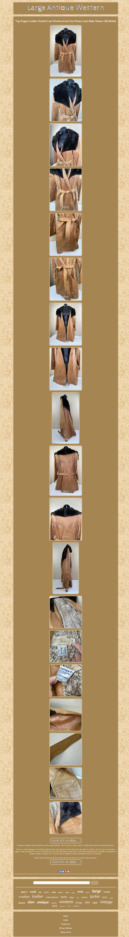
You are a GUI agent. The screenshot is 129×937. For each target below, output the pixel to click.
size (87, 902)
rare (95, 902)
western (66, 901)
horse (69, 906)
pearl (111, 898)
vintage (106, 901)
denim (46, 892)
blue (72, 898)
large (96, 891)
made (73, 892)
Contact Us (65, 924)
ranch (54, 906)
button (84, 897)
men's (24, 892)
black (104, 897)
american (62, 906)
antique (43, 902)
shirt (30, 902)
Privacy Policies (65, 928)
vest (77, 898)
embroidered (52, 897)
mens (63, 897)
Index (65, 916)
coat (80, 891)
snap (53, 892)
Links (65, 920)
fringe (79, 902)
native (54, 903)
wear (67, 892)
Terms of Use (65, 932)
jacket (95, 896)
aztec (88, 892)
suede (107, 891)
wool (33, 891)
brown (22, 902)
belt (40, 892)
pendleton (76, 906)
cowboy (24, 897)
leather (37, 896)
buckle (60, 892)
